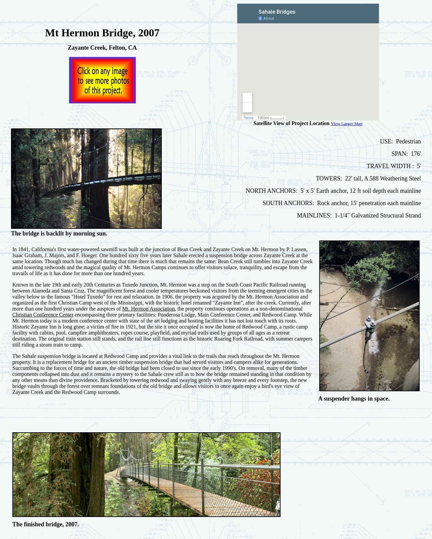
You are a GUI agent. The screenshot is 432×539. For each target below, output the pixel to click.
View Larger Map (346, 123)
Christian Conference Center (42, 315)
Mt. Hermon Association (148, 309)
